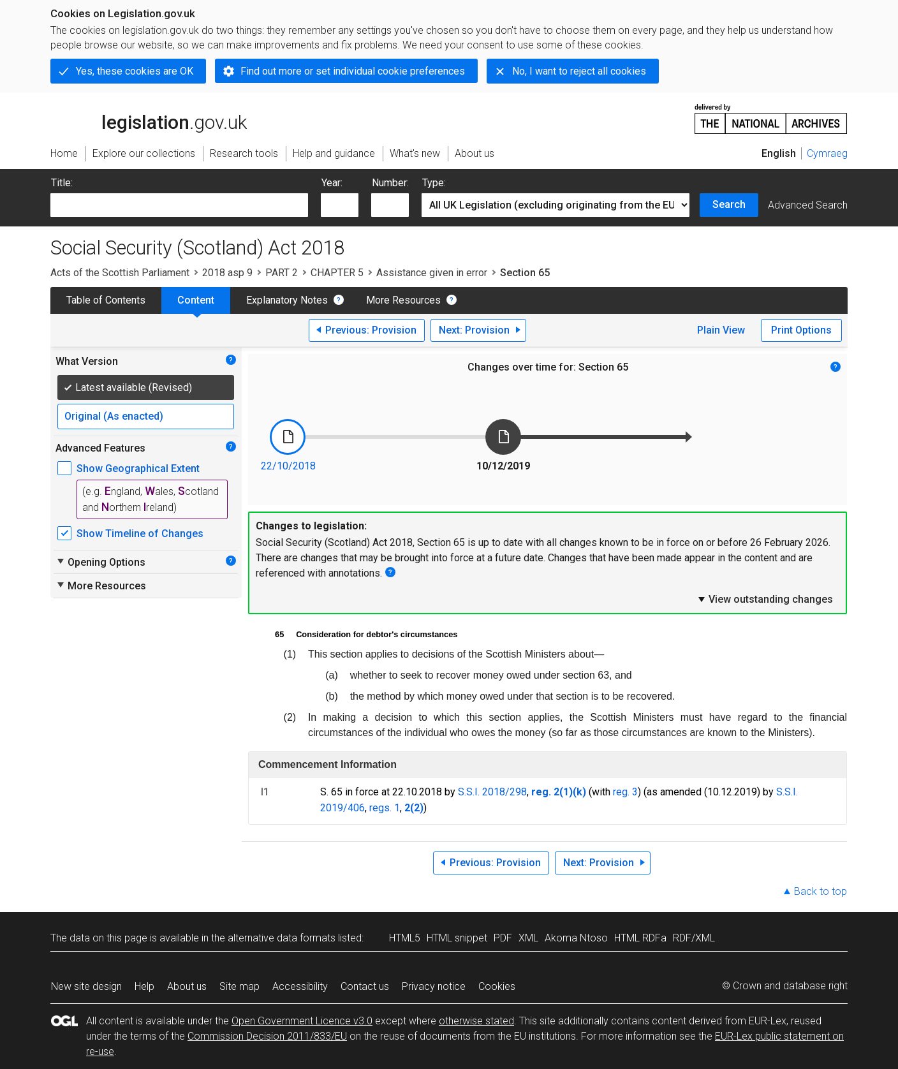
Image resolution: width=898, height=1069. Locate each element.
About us (187, 986)
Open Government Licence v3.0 (302, 1021)
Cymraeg (827, 153)
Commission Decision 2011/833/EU (267, 1036)
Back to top (820, 891)
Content (195, 300)
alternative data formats (281, 938)
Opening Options (100, 562)
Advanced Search (808, 205)
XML (528, 938)
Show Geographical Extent (138, 468)
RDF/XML (694, 938)
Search (729, 204)
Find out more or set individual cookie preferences (352, 71)
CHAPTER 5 (337, 273)
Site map (239, 986)
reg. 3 (625, 792)
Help (144, 986)
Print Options (801, 330)
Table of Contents (105, 300)
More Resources (403, 300)
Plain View (721, 330)
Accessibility (300, 986)
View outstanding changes (764, 599)
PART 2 (281, 273)
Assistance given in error (431, 273)
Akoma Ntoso (576, 938)
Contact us (365, 986)
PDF (503, 938)
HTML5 (404, 938)
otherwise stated (476, 1021)
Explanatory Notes (287, 300)
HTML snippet (457, 938)
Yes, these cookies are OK (134, 71)
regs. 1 (384, 808)
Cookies (496, 986)
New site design (86, 986)
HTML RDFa (640, 938)
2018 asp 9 (227, 273)
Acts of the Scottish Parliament (119, 273)
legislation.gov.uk (148, 118)
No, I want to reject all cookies (579, 71)
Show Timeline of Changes (140, 533)
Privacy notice (434, 986)
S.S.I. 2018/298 (492, 792)
